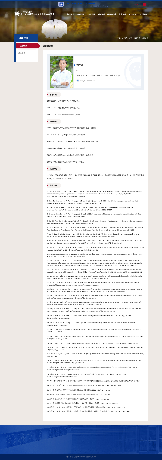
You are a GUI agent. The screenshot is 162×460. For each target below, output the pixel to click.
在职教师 (145, 38)
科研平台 (101, 14)
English (135, 4)
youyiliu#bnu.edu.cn (87, 81)
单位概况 (70, 14)
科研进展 (91, 14)
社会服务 (132, 14)
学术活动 (122, 14)
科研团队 (81, 14)
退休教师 (21, 53)
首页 (130, 38)
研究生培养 (112, 14)
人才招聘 (143, 14)
